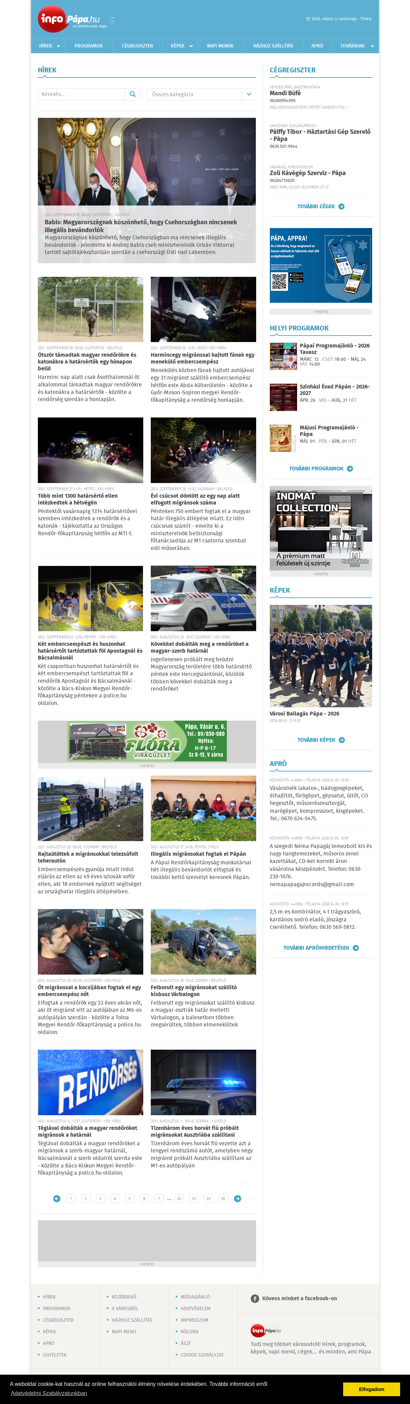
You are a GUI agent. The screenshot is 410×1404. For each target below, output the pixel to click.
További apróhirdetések (316, 948)
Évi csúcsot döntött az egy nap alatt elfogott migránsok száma (195, 499)
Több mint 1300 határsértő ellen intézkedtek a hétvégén (78, 499)
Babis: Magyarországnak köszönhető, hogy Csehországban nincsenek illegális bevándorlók (141, 226)
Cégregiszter (137, 46)
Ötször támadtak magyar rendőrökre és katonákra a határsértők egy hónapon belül (87, 362)
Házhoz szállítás (273, 46)
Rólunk (190, 1332)
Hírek (45, 46)
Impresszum (194, 1320)
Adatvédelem (195, 1309)
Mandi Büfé (285, 93)
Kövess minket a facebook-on (299, 1298)
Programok (89, 46)
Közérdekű (124, 1297)
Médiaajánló (195, 1297)
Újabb (57, 1198)
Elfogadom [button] (371, 1389)
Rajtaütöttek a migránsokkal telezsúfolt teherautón (88, 857)
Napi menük (220, 46)
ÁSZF (186, 1343)
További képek (316, 740)
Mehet (132, 94)
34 (208, 1198)
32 (179, 1198)
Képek (178, 46)
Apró (317, 46)
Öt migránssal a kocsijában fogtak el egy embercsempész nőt (89, 991)
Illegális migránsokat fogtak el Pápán (198, 854)
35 (223, 1198)
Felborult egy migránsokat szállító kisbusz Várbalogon (194, 991)
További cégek (316, 206)
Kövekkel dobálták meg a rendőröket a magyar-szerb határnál (200, 647)
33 (194, 1198)
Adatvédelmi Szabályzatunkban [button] (49, 1393)
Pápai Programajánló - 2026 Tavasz (335, 349)
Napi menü (124, 1332)
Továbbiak (352, 46)
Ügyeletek (55, 1355)
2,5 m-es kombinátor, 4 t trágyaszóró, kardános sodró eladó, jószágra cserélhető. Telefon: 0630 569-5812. (315, 920)
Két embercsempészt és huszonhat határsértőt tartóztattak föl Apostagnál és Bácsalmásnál (90, 651)
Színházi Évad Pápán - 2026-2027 (335, 390)
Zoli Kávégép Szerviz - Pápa (308, 173)
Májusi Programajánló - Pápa (329, 431)
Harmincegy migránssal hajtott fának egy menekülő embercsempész (202, 358)
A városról (125, 1309)
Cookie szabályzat (202, 1355)
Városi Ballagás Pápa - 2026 (304, 714)
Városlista (112, 19)
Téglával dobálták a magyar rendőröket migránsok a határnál (87, 1131)
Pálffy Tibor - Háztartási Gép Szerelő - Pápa (320, 135)
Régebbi (237, 1198)
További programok (316, 469)
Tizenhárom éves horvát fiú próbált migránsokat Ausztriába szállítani (195, 1131)
